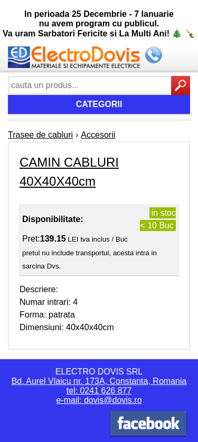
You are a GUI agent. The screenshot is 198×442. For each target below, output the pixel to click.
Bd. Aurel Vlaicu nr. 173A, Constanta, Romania (99, 381)
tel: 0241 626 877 (99, 390)
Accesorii (98, 134)
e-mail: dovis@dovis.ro (99, 400)
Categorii (99, 104)
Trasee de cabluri (40, 134)
